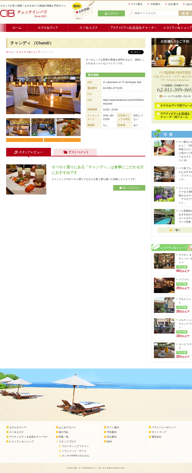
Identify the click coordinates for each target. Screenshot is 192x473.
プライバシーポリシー (164, 427)
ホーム (17, 28)
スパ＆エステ (88, 28)
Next (62, 140)
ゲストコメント (74, 153)
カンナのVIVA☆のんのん (75, 455)
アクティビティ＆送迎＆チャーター (133, 28)
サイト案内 (136, 4)
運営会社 (157, 436)
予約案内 (154, 4)
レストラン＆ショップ (21, 441)
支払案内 (171, 4)
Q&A (109, 441)
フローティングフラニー (75, 446)
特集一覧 (64, 436)
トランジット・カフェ (74, 450)
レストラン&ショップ (28, 52)
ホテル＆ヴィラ (48, 28)
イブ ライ (184, 279)
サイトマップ (159, 432)
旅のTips (63, 432)
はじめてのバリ (67, 427)
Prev (24, 140)
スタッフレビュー (28, 153)
